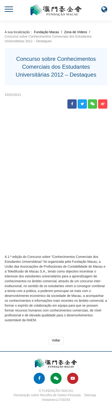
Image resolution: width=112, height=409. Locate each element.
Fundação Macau (46, 32)
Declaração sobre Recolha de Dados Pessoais (47, 395)
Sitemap (90, 395)
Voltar (56, 340)
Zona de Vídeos (75, 32)
